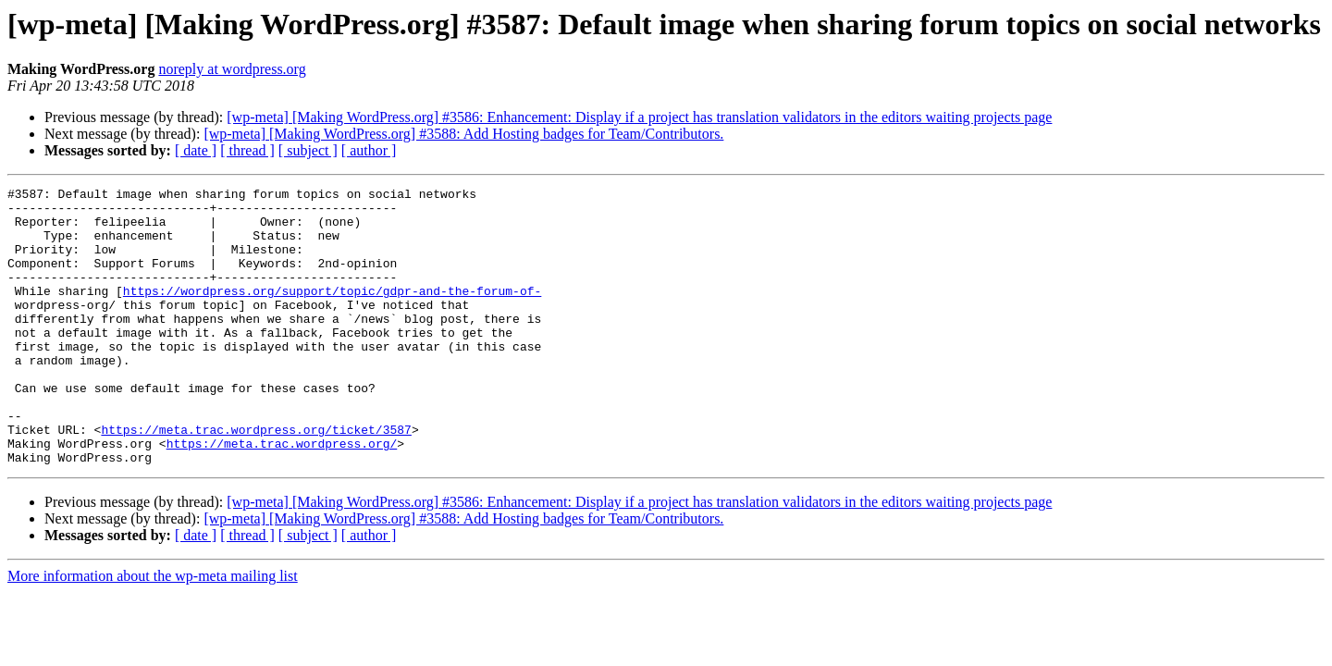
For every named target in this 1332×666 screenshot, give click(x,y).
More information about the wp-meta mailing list (152, 631)
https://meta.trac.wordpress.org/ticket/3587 (256, 479)
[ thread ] (247, 150)
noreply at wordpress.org (231, 69)
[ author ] (369, 150)
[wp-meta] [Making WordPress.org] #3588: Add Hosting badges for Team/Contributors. (463, 134)
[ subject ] (308, 150)
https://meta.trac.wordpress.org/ (282, 495)
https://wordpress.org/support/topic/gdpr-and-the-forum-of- (332, 312)
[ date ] (195, 150)
